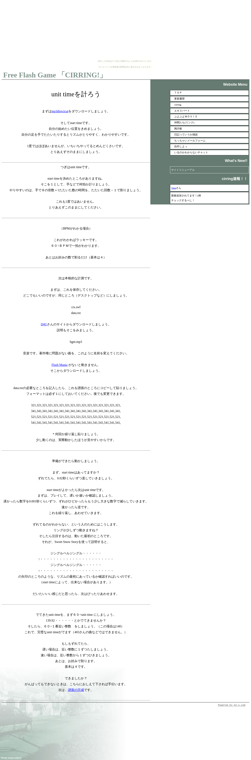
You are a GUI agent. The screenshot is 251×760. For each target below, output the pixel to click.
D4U (44, 324)
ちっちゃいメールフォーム (189, 140)
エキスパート (182, 110)
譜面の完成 (76, 690)
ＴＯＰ (178, 92)
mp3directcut (60, 111)
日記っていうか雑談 (186, 134)
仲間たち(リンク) (184, 122)
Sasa (173, 187)
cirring (177, 104)
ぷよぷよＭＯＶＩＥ (186, 116)
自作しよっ (180, 146)
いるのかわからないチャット (191, 152)
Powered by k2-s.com (231, 705)
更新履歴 (179, 98)
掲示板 (178, 128)
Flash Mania (60, 365)
